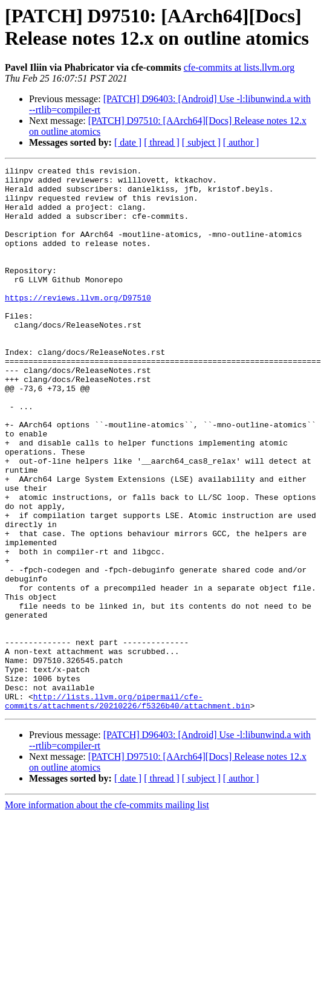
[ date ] (127, 142)
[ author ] (241, 142)
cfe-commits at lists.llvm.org (239, 67)
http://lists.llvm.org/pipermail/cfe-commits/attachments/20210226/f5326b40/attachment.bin (127, 809)
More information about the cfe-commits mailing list (107, 914)
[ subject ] (201, 142)
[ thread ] (162, 142)
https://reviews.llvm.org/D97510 (78, 324)
